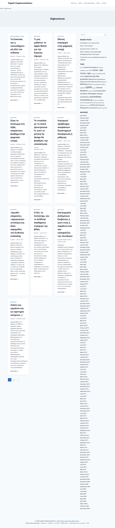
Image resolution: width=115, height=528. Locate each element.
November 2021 (85, 223)
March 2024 (83, 157)
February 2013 (84, 425)
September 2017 (85, 337)
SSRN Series (64, 523)
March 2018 (83, 325)
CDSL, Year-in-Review (86, 46)
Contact (104, 3)
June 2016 (83, 372)
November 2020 (85, 250)
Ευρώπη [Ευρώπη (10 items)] (82, 105)
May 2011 (83, 445)
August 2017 (84, 340)
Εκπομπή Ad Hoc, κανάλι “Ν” (88, 49)
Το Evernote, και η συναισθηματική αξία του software (17, 46)
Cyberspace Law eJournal (77, 523)
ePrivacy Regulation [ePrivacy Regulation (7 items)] (96, 84)
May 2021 (83, 235)
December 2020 (85, 247)
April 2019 (83, 294)
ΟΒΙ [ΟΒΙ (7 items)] (89, 105)
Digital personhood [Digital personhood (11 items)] (96, 81)
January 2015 (84, 406)
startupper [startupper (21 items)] (92, 94)
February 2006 (84, 506)
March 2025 (83, 135)
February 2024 (84, 159)
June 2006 (83, 496)
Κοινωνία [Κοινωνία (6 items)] (86, 105)
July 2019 (83, 286)
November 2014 (85, 411)
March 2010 (83, 472)
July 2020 (83, 259)
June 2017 (83, 345)
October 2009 (84, 484)
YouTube (56, 523)
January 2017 (84, 357)
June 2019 (83, 289)
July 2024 (83, 150)
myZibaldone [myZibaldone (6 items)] (90, 91)
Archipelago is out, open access (89, 43)
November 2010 (85, 455)
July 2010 (83, 464)
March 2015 (83, 403)
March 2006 (83, 503)
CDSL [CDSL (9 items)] (90, 70)
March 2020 (83, 269)
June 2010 (83, 467)
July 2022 (83, 203)
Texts (22, 36)
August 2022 (84, 201)
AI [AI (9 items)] (98, 67)
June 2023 (83, 176)
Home (1, 8)
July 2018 (83, 316)
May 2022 (83, 208)
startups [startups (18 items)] (99, 94)
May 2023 (83, 179)
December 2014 (85, 408)
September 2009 (85, 486)
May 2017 (83, 347)
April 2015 (83, 401)
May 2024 (83, 154)
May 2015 (83, 398)
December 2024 (85, 142)
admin (13, 56)
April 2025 (83, 132)
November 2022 (85, 193)
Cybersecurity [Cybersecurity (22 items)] (89, 76)
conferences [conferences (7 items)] (93, 73)
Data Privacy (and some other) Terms (68, 521)
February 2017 (84, 355)
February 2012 (84, 435)
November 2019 (85, 279)
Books (80, 3)
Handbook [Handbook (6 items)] (94, 87)
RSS (88, 523)
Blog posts (37, 36)
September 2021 (85, 228)
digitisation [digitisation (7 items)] (104, 81)
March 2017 (83, 352)
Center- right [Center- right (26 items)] (97, 70)
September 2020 (85, 255)
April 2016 (83, 374)
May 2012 (83, 433)
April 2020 (83, 267)
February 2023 (84, 186)
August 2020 (84, 257)
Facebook (43, 523)
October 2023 (84, 169)
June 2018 (83, 318)
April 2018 (83, 323)
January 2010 (84, 477)
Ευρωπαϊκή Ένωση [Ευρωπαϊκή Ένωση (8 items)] (99, 102)
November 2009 (85, 481)
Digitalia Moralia (15, 36)
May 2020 (83, 264)
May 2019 (83, 291)
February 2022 (84, 215)
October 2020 (84, 252)
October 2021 (84, 225)
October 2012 (84, 428)
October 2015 (84, 389)
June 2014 (83, 413)
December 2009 (85, 479)
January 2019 (84, 301)
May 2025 (83, 130)
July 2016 (83, 369)
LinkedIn (50, 523)
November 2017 (85, 333)
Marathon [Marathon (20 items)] (84, 91)
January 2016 (84, 381)
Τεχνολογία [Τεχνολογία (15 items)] (93, 108)
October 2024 (84, 147)
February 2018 (84, 328)
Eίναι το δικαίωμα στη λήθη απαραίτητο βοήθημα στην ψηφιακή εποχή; (17, 130)
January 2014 (84, 423)
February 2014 (84, 421)
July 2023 (83, 174)
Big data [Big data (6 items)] (87, 70)
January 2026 (84, 120)
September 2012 (85, 430)
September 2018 (85, 311)
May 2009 (83, 494)
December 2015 (85, 384)
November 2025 (85, 123)
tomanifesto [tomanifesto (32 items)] (95, 96)
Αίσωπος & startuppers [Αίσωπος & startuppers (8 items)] (98, 100)
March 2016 (83, 377)
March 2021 (83, 240)
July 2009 (83, 489)
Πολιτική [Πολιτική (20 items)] (94, 105)
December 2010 (85, 452)
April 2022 (83, 211)
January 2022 (84, 218)
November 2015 (85, 386)
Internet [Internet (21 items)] (99, 88)
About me (74, 3)
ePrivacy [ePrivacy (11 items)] (89, 84)
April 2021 (83, 237)
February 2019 (84, 298)
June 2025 (83, 128)
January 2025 (84, 140)
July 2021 (83, 230)
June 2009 (83, 491)
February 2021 (84, 242)
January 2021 (84, 245)
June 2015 (83, 396)
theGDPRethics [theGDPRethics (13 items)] (85, 97)
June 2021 (83, 233)
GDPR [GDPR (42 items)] (89, 87)
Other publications (89, 3)
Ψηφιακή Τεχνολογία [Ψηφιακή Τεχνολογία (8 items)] (102, 108)
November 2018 (85, 306)
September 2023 (85, 172)
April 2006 (83, 501)
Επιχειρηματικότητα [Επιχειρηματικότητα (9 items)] (89, 102)
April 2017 (83, 350)
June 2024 (83, 152)
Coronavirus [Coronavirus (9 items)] (100, 73)
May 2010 (83, 469)
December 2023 (85, 164)
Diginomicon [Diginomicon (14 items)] (93, 79)
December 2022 (85, 191)
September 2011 (85, 442)
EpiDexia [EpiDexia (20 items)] (83, 84)
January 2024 (84, 162)
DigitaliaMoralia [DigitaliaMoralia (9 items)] (101, 79)
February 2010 (84, 474)
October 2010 (84, 457)
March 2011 (83, 447)
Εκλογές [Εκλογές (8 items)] (82, 102)
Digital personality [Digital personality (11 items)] (85, 81)
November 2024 (85, 145)
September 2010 (85, 460)
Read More (14, 100)
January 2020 (84, 274)
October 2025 (84, 125)
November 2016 (85, 362)
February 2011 (84, 450)
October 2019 (84, 281)
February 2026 (84, 118)
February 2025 (84, 137)
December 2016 (85, 359)
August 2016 (84, 367)
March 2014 (83, 418)
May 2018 (83, 320)
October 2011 (84, 440)
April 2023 (83, 181)
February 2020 (84, 272)
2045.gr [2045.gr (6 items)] (81, 67)
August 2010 (84, 462)
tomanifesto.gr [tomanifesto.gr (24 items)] (86, 100)
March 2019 (83, 296)
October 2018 (84, 308)
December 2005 (85, 508)
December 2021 (85, 220)
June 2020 (83, 262)
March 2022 (83, 213)
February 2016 (84, 379)
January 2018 (84, 330)
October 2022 (84, 196)
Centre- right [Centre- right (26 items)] (85, 73)
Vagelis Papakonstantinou (65, 239)
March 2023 (83, 184)
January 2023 (84, 189)
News (98, 3)
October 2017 (84, 335)
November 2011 (85, 438)
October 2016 (84, 364)
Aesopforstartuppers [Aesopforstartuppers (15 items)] (90, 67)
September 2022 (85, 198)
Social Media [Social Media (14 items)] (97, 91)
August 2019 (84, 284)
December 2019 (85, 276)
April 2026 (83, 115)
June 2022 (83, 206)
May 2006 (83, 499)
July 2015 (83, 394)
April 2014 (83, 416)
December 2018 (85, 303)
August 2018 (84, 313)
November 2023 (85, 167)
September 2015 (85, 391)
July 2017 (83, 342)
